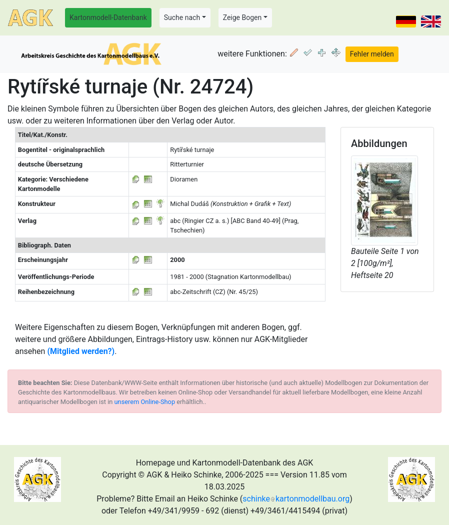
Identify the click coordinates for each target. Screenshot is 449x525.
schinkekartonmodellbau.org (296, 499)
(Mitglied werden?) (80, 351)
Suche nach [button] (182, 18)
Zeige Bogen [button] (242, 18)
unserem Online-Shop (145, 402)
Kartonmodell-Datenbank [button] (108, 18)
